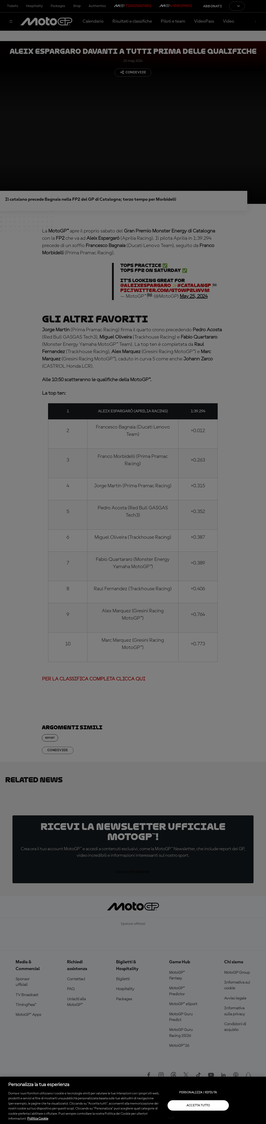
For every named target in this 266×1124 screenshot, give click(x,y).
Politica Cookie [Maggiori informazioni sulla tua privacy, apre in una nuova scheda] (37, 1118)
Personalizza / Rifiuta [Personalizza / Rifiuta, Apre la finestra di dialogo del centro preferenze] (198, 1092)
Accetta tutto (198, 1105)
